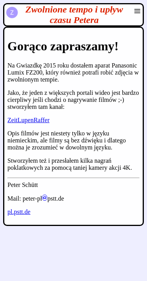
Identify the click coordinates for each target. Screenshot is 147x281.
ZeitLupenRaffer (28, 120)
